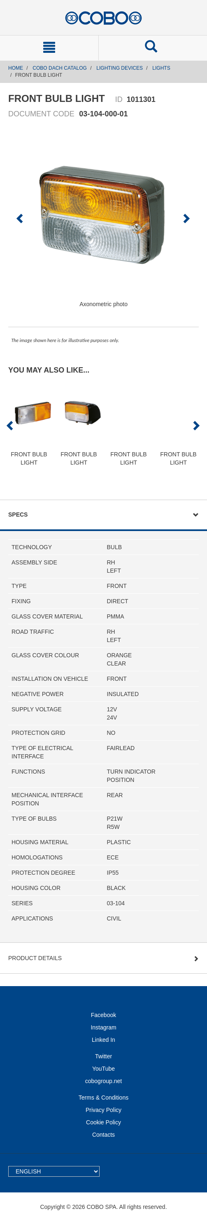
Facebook (103, 1015)
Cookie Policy (103, 1122)
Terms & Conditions (103, 1097)
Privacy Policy (103, 1110)
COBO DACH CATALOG (60, 68)
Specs (18, 514)
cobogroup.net (103, 1081)
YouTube (103, 1068)
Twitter (103, 1056)
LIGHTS (161, 68)
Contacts (103, 1134)
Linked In (103, 1039)
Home (15, 68)
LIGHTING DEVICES (119, 68)
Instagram (103, 1027)
